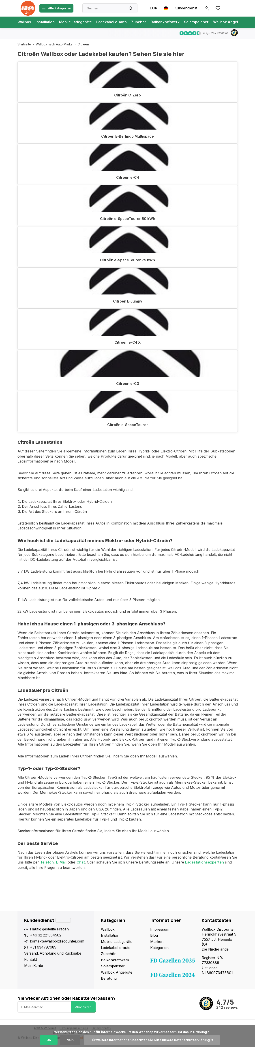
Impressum (160, 929)
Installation (45, 22)
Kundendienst (185, 8)
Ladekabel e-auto (113, 22)
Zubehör (140, 22)
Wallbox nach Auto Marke (56, 44)
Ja (49, 1040)
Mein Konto (34, 966)
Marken (157, 942)
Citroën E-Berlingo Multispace (127, 136)
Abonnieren (83, 1007)
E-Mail (61, 862)
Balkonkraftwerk (167, 22)
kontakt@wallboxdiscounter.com (57, 942)
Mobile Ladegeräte (76, 22)
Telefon (47, 862)
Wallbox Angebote (232, 22)
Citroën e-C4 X (127, 343)
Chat (81, 862)
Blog (155, 935)
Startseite (26, 44)
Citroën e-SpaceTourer (127, 425)
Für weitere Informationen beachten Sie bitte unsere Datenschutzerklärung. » (152, 1040)
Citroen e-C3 (127, 384)
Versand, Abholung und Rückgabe (53, 954)
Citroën (83, 44)
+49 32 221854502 (46, 935)
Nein (70, 1040)
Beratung (110, 978)
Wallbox (24, 22)
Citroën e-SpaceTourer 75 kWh (127, 260)
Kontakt (30, 960)
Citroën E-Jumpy (127, 301)
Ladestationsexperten (205, 862)
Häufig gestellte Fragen (49, 929)
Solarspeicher (198, 22)
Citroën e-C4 (127, 178)
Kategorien (160, 948)
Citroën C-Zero (127, 95)
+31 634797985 (43, 948)
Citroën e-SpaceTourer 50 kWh (127, 219)
